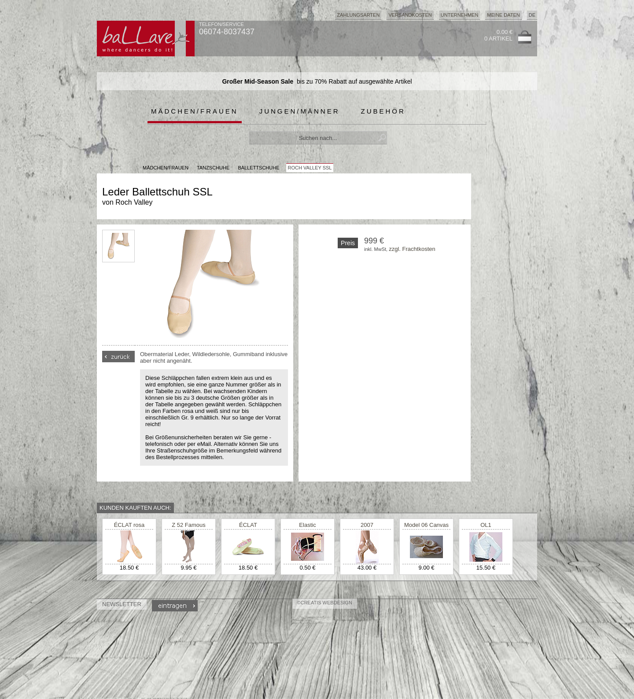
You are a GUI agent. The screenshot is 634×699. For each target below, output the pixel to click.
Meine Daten (503, 15)
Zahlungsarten (358, 15)
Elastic (307, 525)
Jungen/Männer (299, 111)
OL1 (485, 525)
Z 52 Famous (189, 525)
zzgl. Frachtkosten (412, 249)
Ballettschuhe (258, 167)
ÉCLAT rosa (129, 525)
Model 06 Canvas (426, 525)
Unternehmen (460, 15)
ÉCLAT (248, 525)
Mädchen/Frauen (194, 111)
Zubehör (383, 111)
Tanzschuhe (213, 167)
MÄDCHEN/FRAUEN (165, 167)
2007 (367, 525)
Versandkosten (409, 15)
